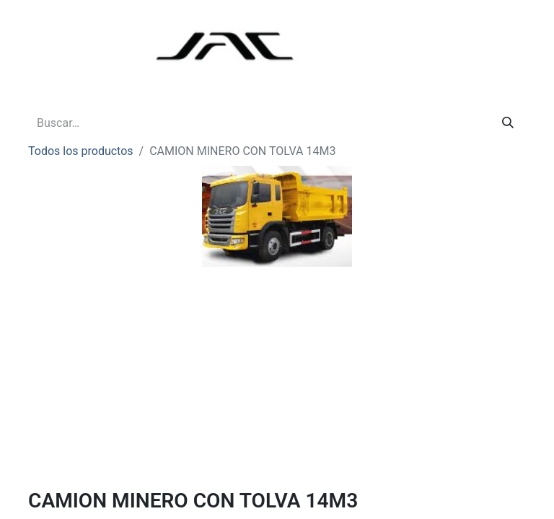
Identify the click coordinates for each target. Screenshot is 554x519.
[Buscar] (508, 123)
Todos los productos (80, 151)
